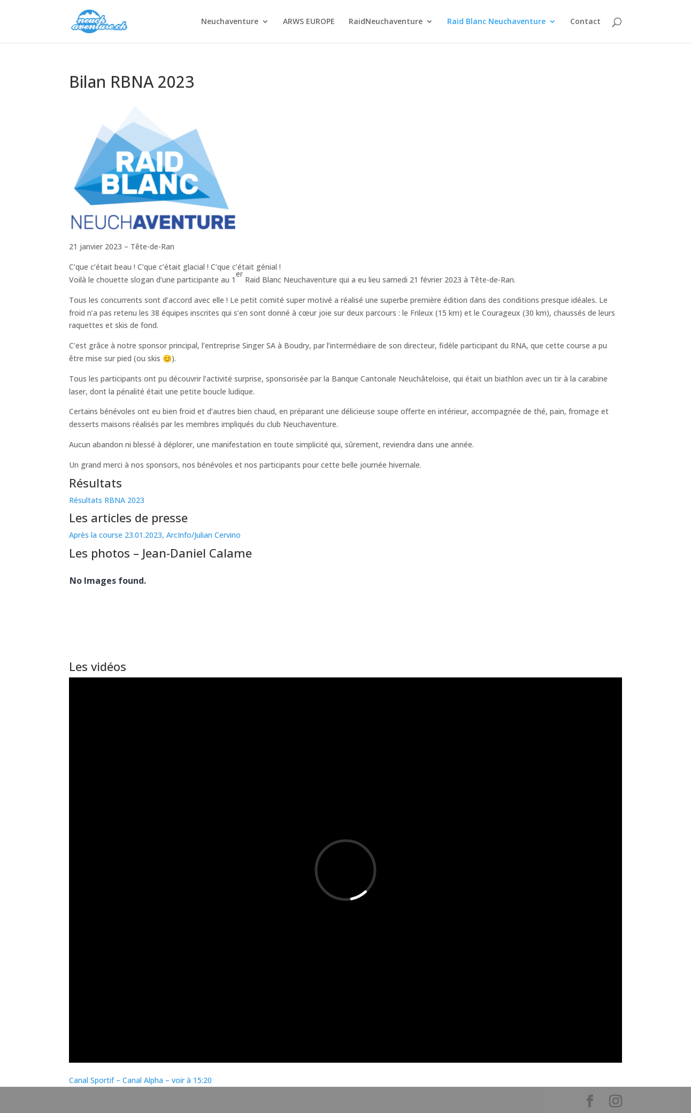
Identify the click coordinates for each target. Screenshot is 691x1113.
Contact (585, 22)
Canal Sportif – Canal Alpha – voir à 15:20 (140, 1080)
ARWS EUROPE (309, 22)
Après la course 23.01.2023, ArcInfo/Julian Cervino (155, 535)
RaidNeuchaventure (386, 22)
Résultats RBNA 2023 (106, 500)
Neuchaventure (229, 22)
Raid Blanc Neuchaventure (496, 22)
